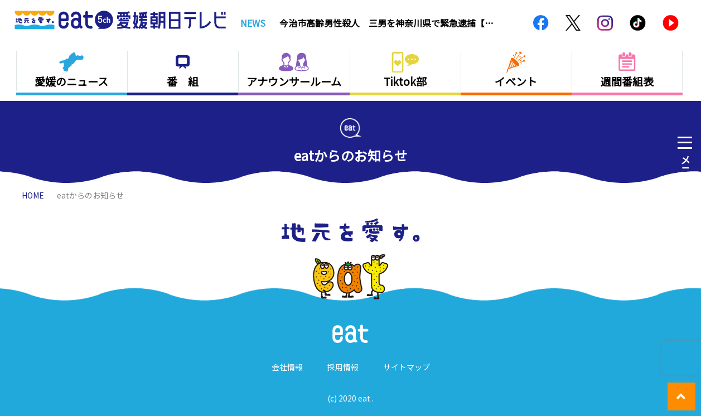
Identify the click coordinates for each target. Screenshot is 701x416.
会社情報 (287, 367)
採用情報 (343, 367)
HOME (33, 195)
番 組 (183, 81)
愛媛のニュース (71, 81)
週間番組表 (627, 81)
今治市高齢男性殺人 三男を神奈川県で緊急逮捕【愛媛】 (386, 23)
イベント (516, 81)
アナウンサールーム (293, 81)
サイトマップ (406, 367)
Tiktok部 (405, 81)
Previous (500, 22)
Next (513, 22)
